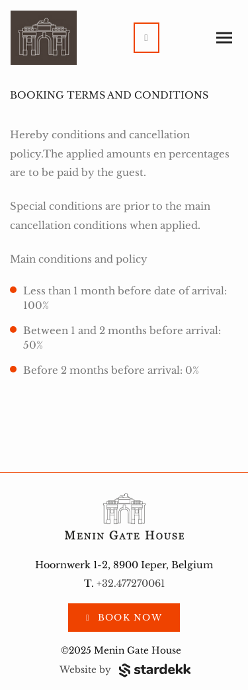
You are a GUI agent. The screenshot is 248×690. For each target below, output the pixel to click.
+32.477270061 (131, 583)
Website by (125, 669)
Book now (128, 617)
